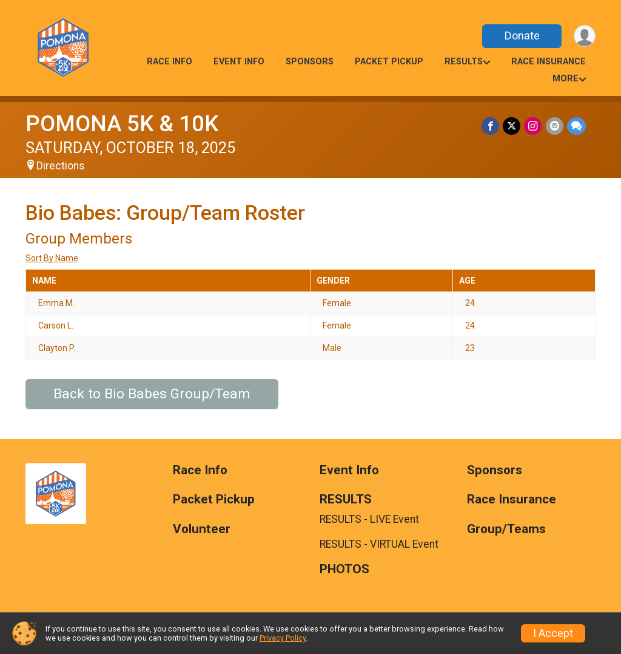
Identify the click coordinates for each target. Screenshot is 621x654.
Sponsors (310, 61)
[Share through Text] (576, 126)
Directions (60, 166)
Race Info (169, 61)
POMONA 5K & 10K (121, 124)
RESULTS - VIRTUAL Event (379, 544)
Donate (521, 35)
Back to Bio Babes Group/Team (151, 394)
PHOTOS (344, 569)
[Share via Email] (554, 126)
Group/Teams (506, 529)
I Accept (553, 633)
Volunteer (201, 529)
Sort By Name (51, 258)
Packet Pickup (389, 61)
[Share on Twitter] (512, 126)
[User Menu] (584, 36)
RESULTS (464, 61)
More (565, 78)
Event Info (238, 61)
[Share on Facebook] (491, 126)
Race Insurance (548, 61)
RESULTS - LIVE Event (369, 519)
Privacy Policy (283, 637)
